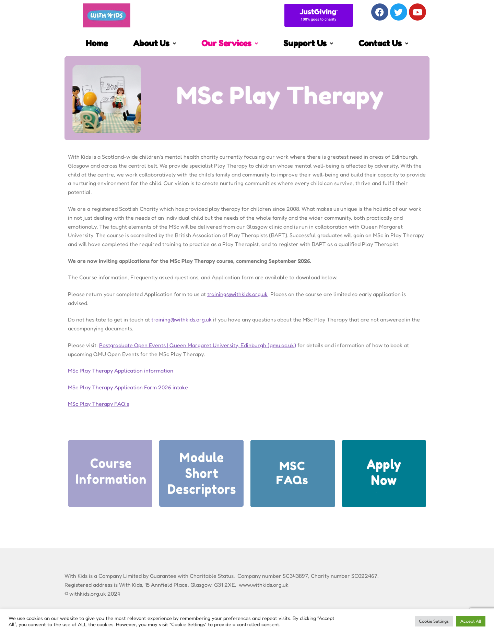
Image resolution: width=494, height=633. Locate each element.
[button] (154, 43)
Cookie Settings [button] (434, 621)
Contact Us (383, 43)
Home (97, 43)
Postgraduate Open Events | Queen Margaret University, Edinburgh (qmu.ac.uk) (197, 345)
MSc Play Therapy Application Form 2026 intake (128, 387)
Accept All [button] (470, 621)
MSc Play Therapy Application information (120, 370)
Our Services (229, 43)
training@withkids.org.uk (237, 294)
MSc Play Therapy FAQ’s (98, 403)
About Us (154, 43)
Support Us (308, 43)
